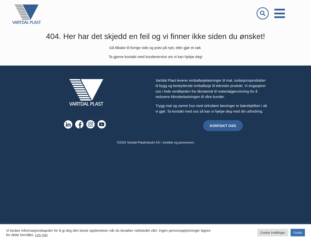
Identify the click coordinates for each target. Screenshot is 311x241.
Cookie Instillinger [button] (272, 232)
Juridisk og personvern (178, 142)
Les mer (41, 235)
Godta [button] (298, 232)
